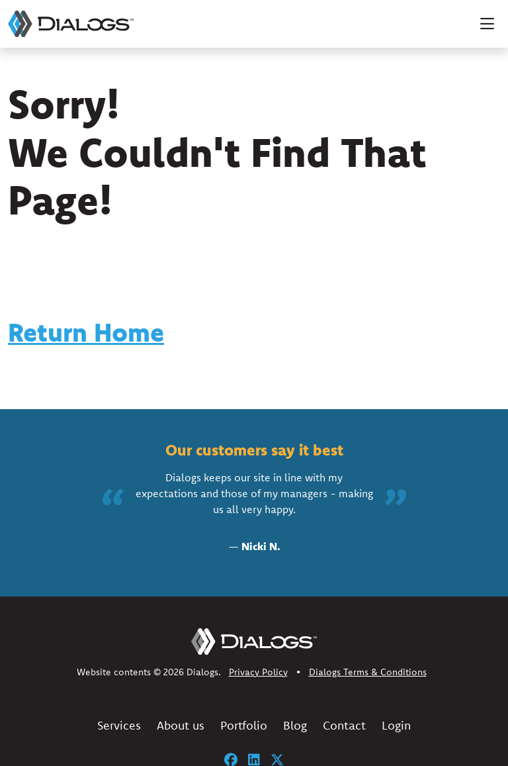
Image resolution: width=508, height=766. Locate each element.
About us (180, 725)
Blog (295, 725)
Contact (344, 725)
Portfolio (243, 725)
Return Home (86, 332)
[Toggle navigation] (487, 23)
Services (119, 725)
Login (396, 725)
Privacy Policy (258, 672)
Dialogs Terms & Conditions (368, 672)
